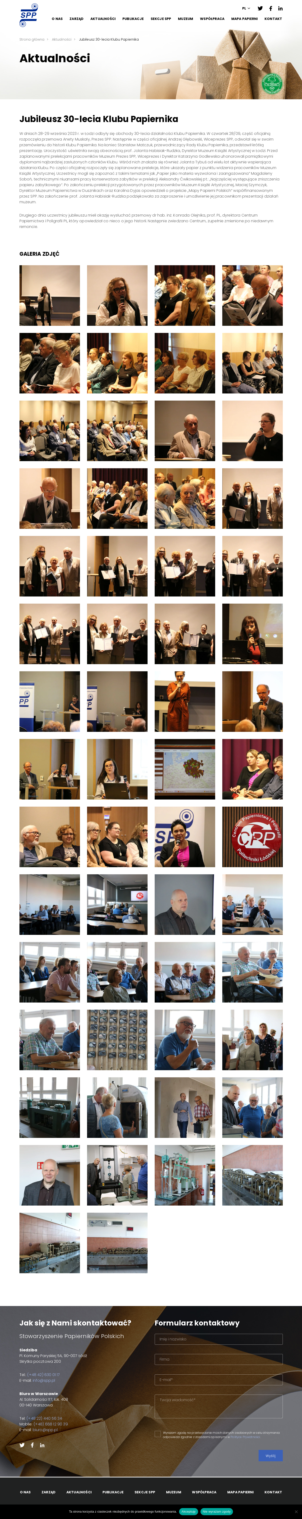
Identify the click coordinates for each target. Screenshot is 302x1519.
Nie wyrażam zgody (217, 1511)
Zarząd (77, 18)
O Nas (57, 18)
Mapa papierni (244, 18)
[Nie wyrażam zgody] (296, 1511)
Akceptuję (188, 1511)
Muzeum (185, 18)
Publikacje (133, 18)
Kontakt (273, 18)
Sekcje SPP (161, 18)
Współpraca (212, 18)
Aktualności (103, 18)
